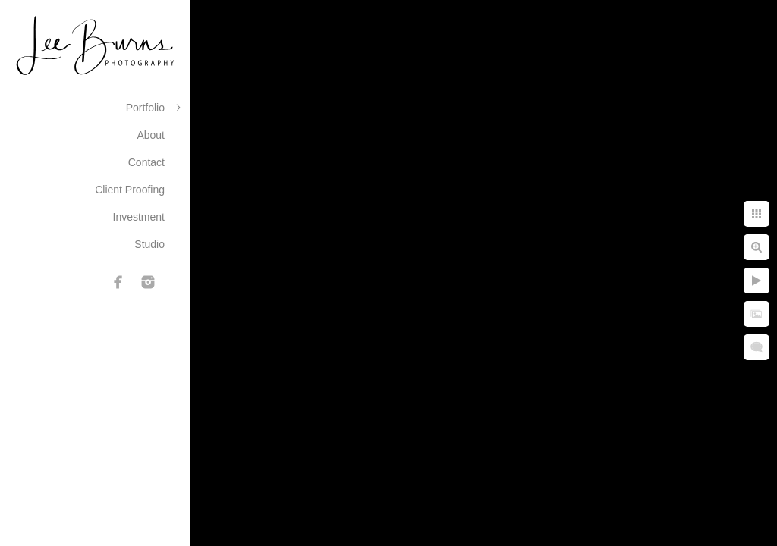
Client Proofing (130, 190)
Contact (146, 162)
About (151, 135)
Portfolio (145, 108)
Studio (149, 244)
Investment (139, 217)
